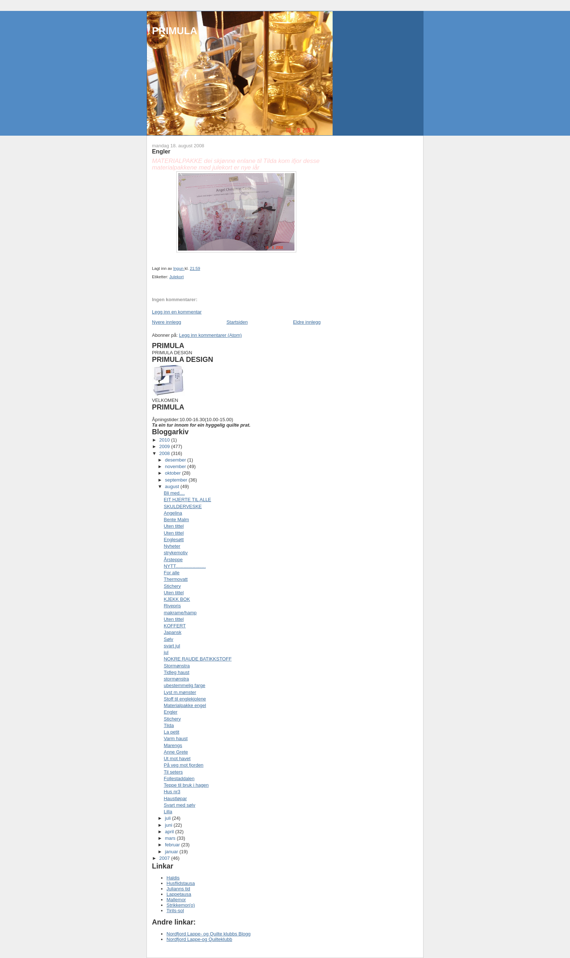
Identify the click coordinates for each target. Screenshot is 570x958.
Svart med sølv (179, 805)
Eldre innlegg (307, 322)
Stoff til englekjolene (185, 699)
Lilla (168, 811)
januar (172, 851)
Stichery (172, 586)
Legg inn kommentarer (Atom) (210, 335)
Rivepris (172, 605)
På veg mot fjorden (183, 765)
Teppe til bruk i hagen (186, 785)
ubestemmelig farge (184, 685)
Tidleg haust (176, 672)
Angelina (173, 513)
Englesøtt (174, 539)
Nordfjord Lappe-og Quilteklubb (199, 939)
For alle (171, 572)
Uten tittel (174, 526)
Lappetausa (178, 894)
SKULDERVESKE (183, 506)
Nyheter (172, 546)
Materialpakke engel (185, 705)
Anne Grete (176, 752)
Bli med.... (174, 493)
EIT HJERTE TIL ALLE (187, 499)
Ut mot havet (177, 758)
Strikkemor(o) (180, 905)
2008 (165, 453)
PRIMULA (174, 30)
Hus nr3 (172, 791)
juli (168, 818)
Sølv (168, 639)
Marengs (173, 745)
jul (166, 652)
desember (176, 460)
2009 (165, 446)
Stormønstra (177, 665)
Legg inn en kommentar (177, 312)
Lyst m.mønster (180, 692)
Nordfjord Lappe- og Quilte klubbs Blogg (208, 934)
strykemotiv (176, 552)
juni (169, 825)
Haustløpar (175, 798)
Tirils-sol (175, 910)
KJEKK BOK (177, 599)
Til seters (173, 772)
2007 (165, 858)
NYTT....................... (185, 566)
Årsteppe (173, 559)
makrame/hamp (180, 612)
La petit (171, 732)
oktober (173, 473)
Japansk (172, 632)
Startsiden (237, 322)
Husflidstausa (180, 883)
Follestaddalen (179, 778)
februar (173, 844)
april (170, 831)
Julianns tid (178, 888)
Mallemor (176, 899)
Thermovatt (176, 579)
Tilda (169, 725)
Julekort (176, 277)
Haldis (173, 878)
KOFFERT (174, 625)
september (177, 480)
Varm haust (176, 738)
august (173, 486)
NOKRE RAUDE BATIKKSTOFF (198, 659)
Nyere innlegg (166, 322)
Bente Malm (176, 519)
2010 (165, 440)
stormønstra (176, 679)
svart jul (172, 645)
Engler (170, 712)
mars (171, 838)
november (176, 466)
